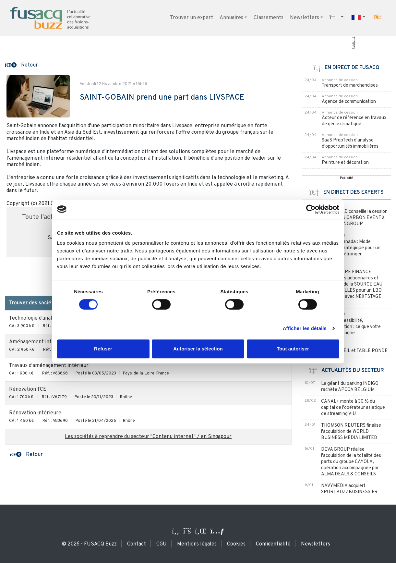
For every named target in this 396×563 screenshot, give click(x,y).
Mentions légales (197, 544)
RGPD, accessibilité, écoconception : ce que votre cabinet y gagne (351, 327)
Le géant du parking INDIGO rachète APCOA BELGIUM (349, 387)
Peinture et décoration (345, 163)
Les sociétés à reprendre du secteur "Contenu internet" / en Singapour (148, 437)
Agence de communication (349, 102)
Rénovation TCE (27, 389)
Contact (136, 544)
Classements (268, 18)
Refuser (103, 348)
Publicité (354, 43)
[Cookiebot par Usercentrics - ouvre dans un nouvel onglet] (310, 209)
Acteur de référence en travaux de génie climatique (354, 121)
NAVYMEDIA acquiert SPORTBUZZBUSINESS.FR (349, 489)
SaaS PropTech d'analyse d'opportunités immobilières (350, 143)
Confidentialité (273, 544)
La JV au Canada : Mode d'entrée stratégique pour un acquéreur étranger (351, 248)
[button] (377, 17)
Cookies (236, 544)
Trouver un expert (191, 18)
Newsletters (304, 18)
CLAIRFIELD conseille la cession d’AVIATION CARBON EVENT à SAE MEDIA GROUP (355, 218)
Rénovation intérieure (35, 413)
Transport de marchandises (350, 85)
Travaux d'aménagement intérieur (49, 365)
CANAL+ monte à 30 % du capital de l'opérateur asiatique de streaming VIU (353, 407)
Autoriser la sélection (198, 348)
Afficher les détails (305, 328)
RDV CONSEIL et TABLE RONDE (355, 351)
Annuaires (231, 18)
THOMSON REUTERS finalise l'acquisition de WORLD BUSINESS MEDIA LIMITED (351, 431)
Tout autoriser (293, 348)
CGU (161, 544)
